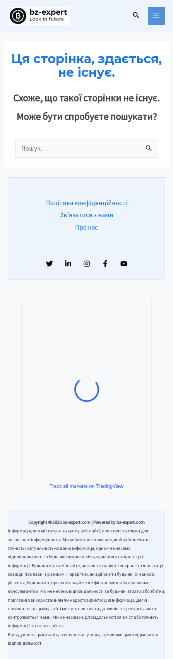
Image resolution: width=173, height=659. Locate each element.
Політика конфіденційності (86, 203)
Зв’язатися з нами (86, 215)
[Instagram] (86, 263)
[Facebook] (105, 263)
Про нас (86, 227)
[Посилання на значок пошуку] (136, 16)
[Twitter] (49, 263)
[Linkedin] (68, 263)
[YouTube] (123, 263)
